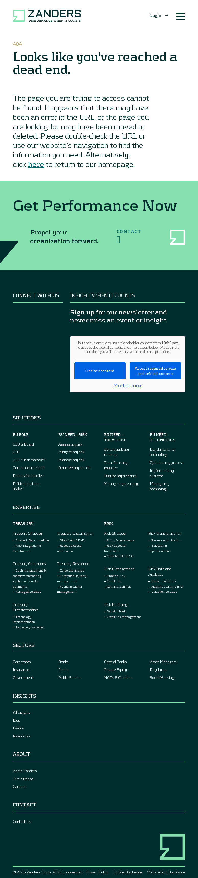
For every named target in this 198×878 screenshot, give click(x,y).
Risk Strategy (115, 533)
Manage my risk (71, 460)
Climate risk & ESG (120, 556)
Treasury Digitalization (75, 533)
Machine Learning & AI (167, 586)
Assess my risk (70, 444)
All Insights (21, 712)
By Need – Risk (72, 434)
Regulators (158, 669)
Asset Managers (163, 661)
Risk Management (119, 569)
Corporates (22, 661)
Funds (63, 669)
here (36, 163)
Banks (63, 661)
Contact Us (22, 821)
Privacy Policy (97, 872)
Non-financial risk (119, 586)
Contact (129, 237)
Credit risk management (124, 616)
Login (156, 15)
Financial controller (28, 475)
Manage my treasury (121, 483)
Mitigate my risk (71, 452)
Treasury (23, 523)
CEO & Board (23, 444)
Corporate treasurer (29, 467)
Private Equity (115, 669)
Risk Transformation (164, 533)
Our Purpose (23, 779)
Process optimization (165, 540)
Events (18, 728)
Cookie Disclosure (127, 872)
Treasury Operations (29, 563)
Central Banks (115, 661)
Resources (21, 736)
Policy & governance (121, 540)
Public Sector (69, 677)
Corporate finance (72, 570)
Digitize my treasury (120, 476)
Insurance (21, 669)
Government (23, 677)
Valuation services (164, 591)
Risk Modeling (115, 604)
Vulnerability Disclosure (166, 872)
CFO (16, 452)
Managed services (28, 591)
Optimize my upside (74, 467)
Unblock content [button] (100, 371)
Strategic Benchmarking (32, 540)
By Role (20, 434)
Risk (108, 523)
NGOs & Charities (118, 677)
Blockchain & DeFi (72, 540)
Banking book (116, 611)
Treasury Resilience (73, 563)
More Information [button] (127, 385)
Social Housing (162, 677)
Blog (16, 720)
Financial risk (116, 575)
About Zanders (25, 771)
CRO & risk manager (29, 460)
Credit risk (114, 581)
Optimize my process (167, 462)
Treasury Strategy (27, 533)
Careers (19, 786)
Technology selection (30, 627)
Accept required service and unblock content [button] (155, 371)
